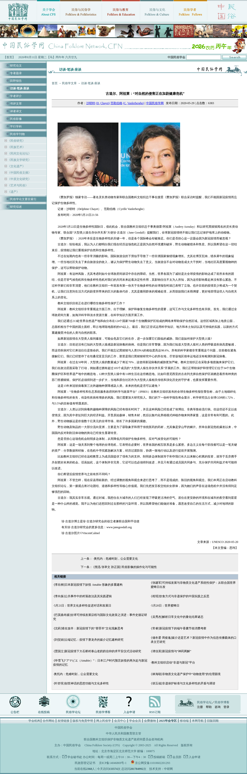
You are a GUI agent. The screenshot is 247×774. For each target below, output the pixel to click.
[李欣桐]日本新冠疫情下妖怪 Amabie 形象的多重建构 (88, 584)
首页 (55, 83)
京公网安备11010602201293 (152, 763)
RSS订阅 (154, 712)
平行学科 (16, 126)
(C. (125, 103)
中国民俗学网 (155, 103)
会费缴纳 (150, 720)
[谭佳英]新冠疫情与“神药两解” (171, 651)
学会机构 (34, 720)
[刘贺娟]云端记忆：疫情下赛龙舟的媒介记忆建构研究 (89, 639)
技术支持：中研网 (161, 769)
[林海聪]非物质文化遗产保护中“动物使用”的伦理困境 (186, 674)
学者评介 (16, 96)
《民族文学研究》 (19, 160)
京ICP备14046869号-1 (113, 763)
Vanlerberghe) (135, 103)
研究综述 (16, 206)
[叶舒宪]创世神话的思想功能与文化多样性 (81, 683)
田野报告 (16, 81)
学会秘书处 (74, 757)
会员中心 (120, 720)
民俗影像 (16, 119)
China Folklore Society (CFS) (102, 745)
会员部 (176, 757)
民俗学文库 (69, 83)
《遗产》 (13, 192)
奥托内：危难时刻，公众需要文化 (116, 558)
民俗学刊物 (17, 134)
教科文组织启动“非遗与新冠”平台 (173, 662)
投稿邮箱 (159, 757)
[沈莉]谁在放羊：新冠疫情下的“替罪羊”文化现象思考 (88, 628)
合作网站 (48, 720)
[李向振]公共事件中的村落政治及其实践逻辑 (83, 596)
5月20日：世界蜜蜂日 (165, 605)
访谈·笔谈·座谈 (90, 83)
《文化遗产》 (16, 166)
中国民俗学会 (72, 745)
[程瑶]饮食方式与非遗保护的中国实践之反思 (180, 596)
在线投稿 (44, 712)
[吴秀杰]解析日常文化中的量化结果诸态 (177, 617)
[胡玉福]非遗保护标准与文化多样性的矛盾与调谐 (183, 683)
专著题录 (16, 73)
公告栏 (15, 712)
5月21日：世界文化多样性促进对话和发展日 (82, 605)
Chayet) (105, 103)
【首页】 (9, 57)
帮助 (209, 707)
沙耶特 (90, 103)
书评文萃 (16, 103)
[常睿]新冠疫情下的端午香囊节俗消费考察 (178, 628)
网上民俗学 (103, 720)
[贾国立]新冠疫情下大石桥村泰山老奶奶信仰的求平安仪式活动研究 (97, 651)
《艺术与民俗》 (17, 185)
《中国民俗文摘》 (19, 172)
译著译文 (16, 111)
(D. (98, 103)
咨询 (218, 707)
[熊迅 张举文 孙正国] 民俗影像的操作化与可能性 (125, 567)
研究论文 (16, 65)
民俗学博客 (103, 712)
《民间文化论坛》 (19, 153)
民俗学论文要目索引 (23, 199)
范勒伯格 (116, 103)
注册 (200, 707)
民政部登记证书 (85, 763)
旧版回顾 (213, 720)
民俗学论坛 (73, 712)
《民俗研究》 (16, 140)
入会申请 (129, 712)
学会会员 (135, 720)
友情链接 (63, 720)
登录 (226, 707)
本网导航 (198, 720)
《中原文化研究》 (19, 179)
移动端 (184, 720)
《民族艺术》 (16, 147)
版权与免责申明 (83, 720)
